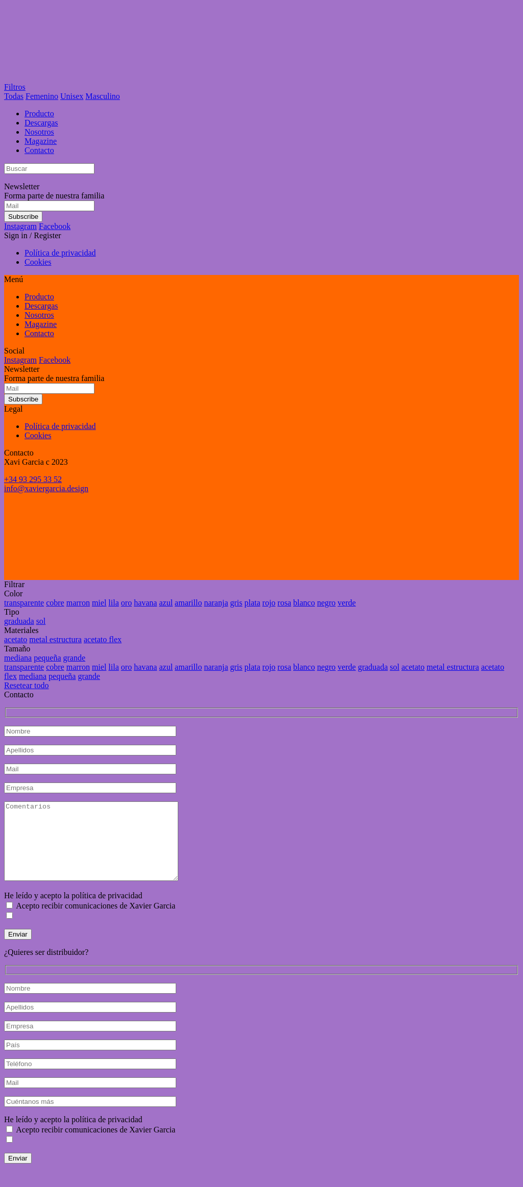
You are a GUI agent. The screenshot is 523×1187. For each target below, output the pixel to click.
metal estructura (55, 639)
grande (74, 657)
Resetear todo (26, 685)
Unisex (71, 96)
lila (113, 602)
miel (99, 602)
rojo (269, 602)
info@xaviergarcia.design (46, 488)
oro (126, 602)
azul (166, 602)
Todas (13, 96)
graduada (19, 621)
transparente (24, 602)
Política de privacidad (60, 252)
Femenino (42, 96)
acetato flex (103, 639)
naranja (216, 602)
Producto (39, 113)
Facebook (54, 226)
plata (252, 602)
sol (41, 621)
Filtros (15, 87)
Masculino (102, 96)
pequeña (47, 657)
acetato (15, 639)
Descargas (41, 122)
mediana (18, 657)
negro (326, 602)
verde (347, 602)
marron (78, 602)
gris (236, 602)
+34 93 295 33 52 (33, 479)
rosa (284, 602)
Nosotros (39, 132)
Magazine (41, 141)
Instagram (20, 226)
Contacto (39, 150)
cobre (55, 602)
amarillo (188, 602)
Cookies (38, 262)
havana (145, 602)
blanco (304, 602)
